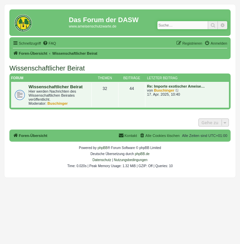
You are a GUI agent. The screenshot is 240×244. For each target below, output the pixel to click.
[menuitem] (49, 43)
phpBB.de (142, 154)
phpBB (103, 148)
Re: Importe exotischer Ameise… (176, 86)
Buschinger (57, 103)
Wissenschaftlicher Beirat (47, 68)
